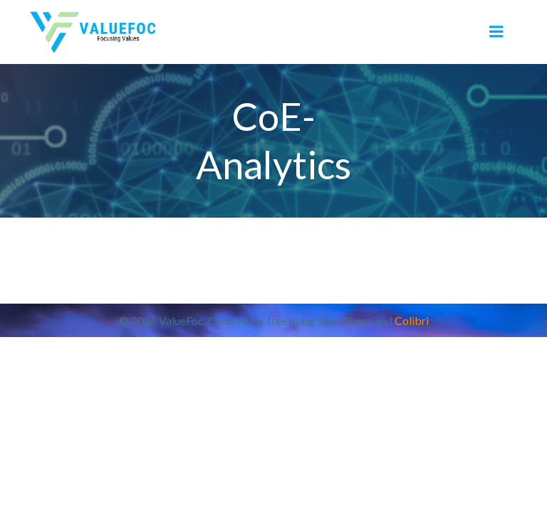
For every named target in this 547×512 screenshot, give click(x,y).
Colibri (412, 320)
